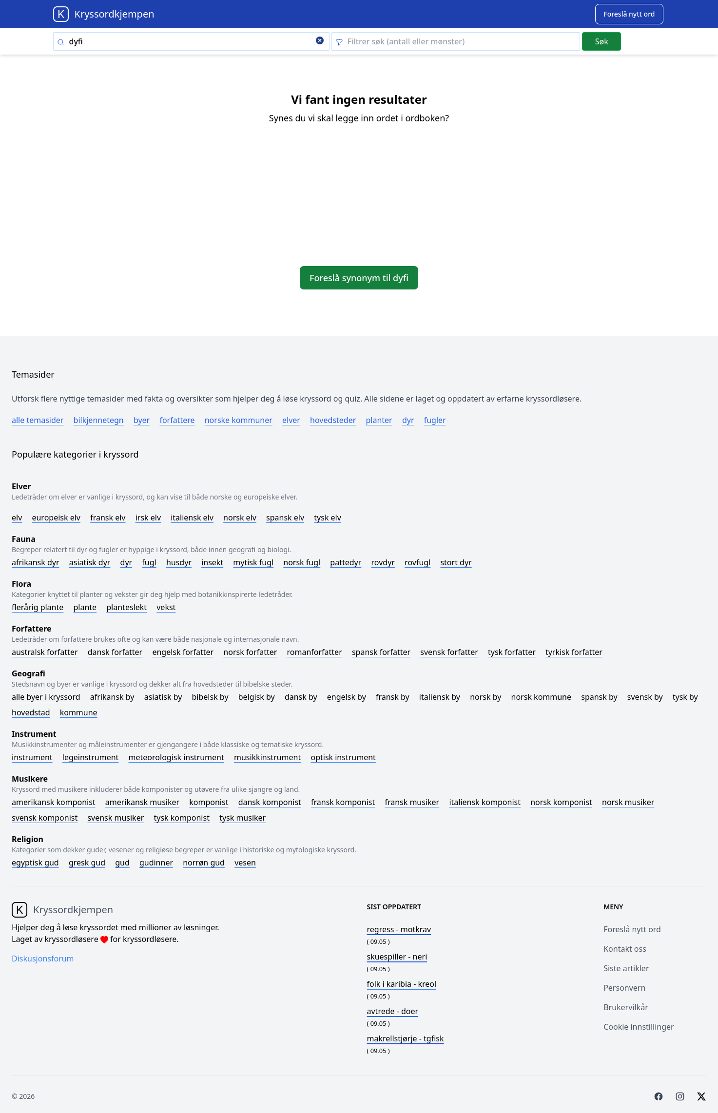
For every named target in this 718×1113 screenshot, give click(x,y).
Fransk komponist (343, 802)
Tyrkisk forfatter (573, 652)
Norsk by (485, 696)
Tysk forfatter (512, 652)
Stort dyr (455, 562)
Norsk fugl (301, 562)
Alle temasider (37, 420)
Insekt (212, 562)
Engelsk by (346, 696)
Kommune (78, 712)
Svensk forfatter (449, 652)
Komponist (208, 802)
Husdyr (179, 562)
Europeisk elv (56, 517)
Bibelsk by (210, 696)
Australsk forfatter (45, 652)
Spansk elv (285, 517)
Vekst (165, 607)
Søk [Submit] (601, 41)
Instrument (32, 757)
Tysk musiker (242, 817)
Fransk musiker (412, 802)
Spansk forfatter (381, 652)
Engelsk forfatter (182, 652)
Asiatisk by (163, 696)
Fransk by (392, 696)
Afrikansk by (112, 696)
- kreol (402, 984)
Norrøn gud (204, 862)
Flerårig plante (37, 607)
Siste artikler (626, 968)
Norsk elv (239, 517)
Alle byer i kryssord (46, 696)
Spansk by (599, 696)
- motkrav (399, 929)
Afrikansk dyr (35, 562)
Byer (142, 420)
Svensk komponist (45, 817)
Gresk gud (87, 862)
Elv (17, 517)
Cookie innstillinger (638, 1026)
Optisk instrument (342, 757)
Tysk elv (327, 517)
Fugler (435, 420)
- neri (397, 956)
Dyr (408, 420)
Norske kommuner (238, 420)
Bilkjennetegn (99, 420)
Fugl (149, 562)
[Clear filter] (456, 41)
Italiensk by (439, 696)
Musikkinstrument (267, 757)
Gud (122, 862)
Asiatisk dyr (90, 562)
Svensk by (645, 696)
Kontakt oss (624, 948)
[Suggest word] (629, 14)
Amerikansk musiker (142, 802)
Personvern (624, 987)
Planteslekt (126, 607)
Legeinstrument (90, 757)
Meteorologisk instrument (176, 757)
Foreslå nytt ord (632, 929)
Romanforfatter (314, 652)
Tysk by (685, 696)
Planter (379, 420)
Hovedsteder (333, 420)
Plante (85, 607)
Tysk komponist (181, 817)
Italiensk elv (192, 517)
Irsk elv (148, 517)
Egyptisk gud (35, 862)
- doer (393, 1011)
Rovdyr (383, 562)
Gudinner (156, 862)
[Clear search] (320, 41)
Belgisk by (256, 696)
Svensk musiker (115, 817)
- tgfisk (405, 1038)
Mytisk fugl (253, 562)
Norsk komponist (561, 802)
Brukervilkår (625, 1007)
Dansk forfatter (115, 652)
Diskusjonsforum (43, 958)
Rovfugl (417, 562)
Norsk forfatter (250, 652)
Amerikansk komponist (54, 802)
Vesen (245, 862)
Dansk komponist (269, 802)
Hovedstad (31, 712)
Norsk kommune (541, 696)
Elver (291, 420)
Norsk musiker (628, 802)
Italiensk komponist (485, 802)
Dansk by (301, 696)
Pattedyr (345, 562)
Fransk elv (107, 517)
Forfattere (176, 420)
